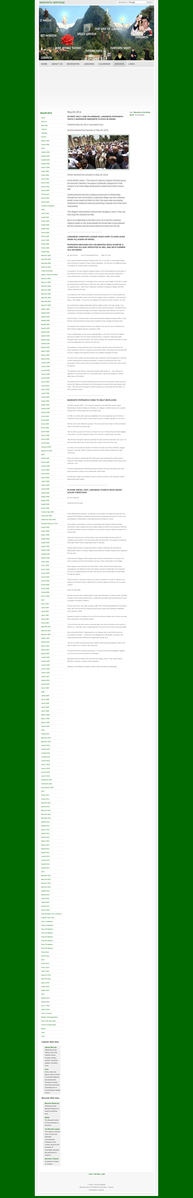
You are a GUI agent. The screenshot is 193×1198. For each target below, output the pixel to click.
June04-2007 (45, 661)
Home (44, 64)
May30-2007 (45, 653)
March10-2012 (46, 879)
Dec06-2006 (45, 592)
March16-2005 (46, 278)
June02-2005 (45, 362)
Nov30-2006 (45, 585)
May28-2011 (45, 849)
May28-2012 (45, 894)
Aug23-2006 (45, 542)
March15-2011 (46, 810)
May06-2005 (45, 347)
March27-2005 (46, 305)
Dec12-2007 (45, 688)
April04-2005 (45, 317)
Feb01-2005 (45, 221)
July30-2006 (45, 493)
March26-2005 (46, 301)
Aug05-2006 (45, 504)
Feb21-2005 (45, 248)
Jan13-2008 (45, 699)
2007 (42, 600)
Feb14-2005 (45, 232)
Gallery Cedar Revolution (49, 274)
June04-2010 (45, 745)
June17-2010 (45, 764)
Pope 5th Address (47, 937)
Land (42, 1032)
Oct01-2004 (45, 171)
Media (43, 1028)
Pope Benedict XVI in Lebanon (51, 914)
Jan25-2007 (45, 611)
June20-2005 (45, 370)
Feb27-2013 (45, 971)
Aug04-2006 (45, 500)
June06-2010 (45, 753)
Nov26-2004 (45, 198)
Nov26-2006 (45, 581)
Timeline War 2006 (47, 512)
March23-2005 (46, 294)
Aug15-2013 (45, 986)
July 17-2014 (45, 1005)
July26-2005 (45, 397)
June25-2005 (45, 378)
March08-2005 (46, 259)
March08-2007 (46, 627)
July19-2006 (45, 473)
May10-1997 (45, 141)
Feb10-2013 (45, 963)
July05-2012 (45, 898)
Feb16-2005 (45, 236)
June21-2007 (45, 672)
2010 (42, 730)
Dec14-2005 (45, 439)
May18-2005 (45, 359)
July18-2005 (45, 386)
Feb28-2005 (45, 252)
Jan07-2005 (45, 213)
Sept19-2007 (45, 684)
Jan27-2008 (45, 711)
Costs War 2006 (46, 516)
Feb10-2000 (45, 144)
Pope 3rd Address (47, 929)
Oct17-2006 (45, 565)
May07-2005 (45, 351)
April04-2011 (45, 822)
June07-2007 (45, 665)
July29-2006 (45, 489)
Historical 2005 (46, 447)
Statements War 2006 (48, 519)
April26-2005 (45, 343)
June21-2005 (45, 374)
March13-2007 (46, 630)
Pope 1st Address (47, 921)
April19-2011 (45, 837)
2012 (42, 871)
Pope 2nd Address (47, 925)
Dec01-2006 (45, 588)
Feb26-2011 (45, 799)
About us (57, 64)
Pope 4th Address (47, 933)
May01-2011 (45, 841)
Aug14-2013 (45, 983)
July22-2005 (45, 393)
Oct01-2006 (45, 561)
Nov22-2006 (45, 573)
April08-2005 (45, 324)
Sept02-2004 (45, 156)
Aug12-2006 (45, 508)
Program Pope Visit (47, 917)
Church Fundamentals (48, 1025)
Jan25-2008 (45, 707)
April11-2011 (45, 829)
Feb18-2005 (45, 244)
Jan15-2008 (45, 703)
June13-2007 (45, 669)
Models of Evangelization (49, 1017)
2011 (42, 791)
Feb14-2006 (45, 462)
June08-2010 (45, 757)
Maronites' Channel (52, 1159)
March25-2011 (46, 814)
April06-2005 (45, 320)
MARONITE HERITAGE (52, 2)
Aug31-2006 (45, 546)
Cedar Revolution (47, 271)
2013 (42, 960)
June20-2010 (45, 761)
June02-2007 (45, 657)
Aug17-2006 (45, 535)
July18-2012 (45, 902)
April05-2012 (45, 891)
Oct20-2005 (45, 420)
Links (131, 64)
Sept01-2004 (45, 152)
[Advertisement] (96, 88)
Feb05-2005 (45, 228)
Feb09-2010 (45, 734)
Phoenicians (45, 194)
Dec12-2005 (45, 435)
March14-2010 (46, 738)
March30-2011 (46, 818)
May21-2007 (45, 646)
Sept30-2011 (45, 868)
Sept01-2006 (45, 550)
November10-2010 (47, 787)
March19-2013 (46, 979)
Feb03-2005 (45, 225)
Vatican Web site (51, 1047)
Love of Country (46, 1013)
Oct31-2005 (45, 428)
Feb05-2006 (45, 458)
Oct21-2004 (45, 179)
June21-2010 (45, 768)
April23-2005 (45, 332)
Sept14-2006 (45, 558)
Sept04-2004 (45, 163)
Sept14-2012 (45, 910)
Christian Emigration (48, 206)
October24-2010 (46, 780)
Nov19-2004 (45, 186)
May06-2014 (45, 998)
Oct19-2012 (45, 952)
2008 (42, 692)
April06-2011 (45, 826)
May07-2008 (45, 715)
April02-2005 (45, 313)
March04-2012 (46, 875)
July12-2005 (45, 382)
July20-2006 (45, 477)
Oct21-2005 (45, 424)
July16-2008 (45, 726)
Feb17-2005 (45, 240)
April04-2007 (45, 642)
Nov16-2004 (45, 183)
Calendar (104, 64)
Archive (119, 64)
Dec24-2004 (45, 202)
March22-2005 (46, 290)
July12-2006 (45, 470)
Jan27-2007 (45, 615)
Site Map (97, 1174)
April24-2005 (45, 336)
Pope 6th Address (47, 940)
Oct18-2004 (45, 175)
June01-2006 (45, 466)
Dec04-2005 (45, 431)
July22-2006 (45, 481)
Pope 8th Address (47, 948)
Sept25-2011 (45, 864)
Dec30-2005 (45, 443)
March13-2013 (46, 975)
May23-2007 (45, 650)
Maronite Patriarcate (52, 1103)
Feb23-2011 (45, 795)
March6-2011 (45, 806)
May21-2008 (45, 722)
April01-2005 (45, 309)
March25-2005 (46, 297)
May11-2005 (45, 355)
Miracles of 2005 (46, 451)
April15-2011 (45, 833)
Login (103, 1174)
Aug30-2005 (45, 405)
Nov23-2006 (45, 577)
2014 (42, 994)
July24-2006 (45, 485)
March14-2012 (46, 887)
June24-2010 (45, 772)
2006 (42, 454)
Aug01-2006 (45, 496)
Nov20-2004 (45, 190)
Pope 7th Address (47, 944)
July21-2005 (45, 389)
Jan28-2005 (45, 217)
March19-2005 (46, 286)
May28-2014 (45, 1002)
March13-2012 (46, 883)
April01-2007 (45, 638)
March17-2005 (46, 282)
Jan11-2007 (45, 604)
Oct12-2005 (45, 416)
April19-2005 (45, 328)
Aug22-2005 (45, 401)
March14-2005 (46, 267)
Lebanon (89, 64)
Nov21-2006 (45, 569)
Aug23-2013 (45, 990)
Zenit (46, 1069)
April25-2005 (45, 340)
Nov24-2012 (45, 956)
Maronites (73, 64)
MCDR (47, 1117)
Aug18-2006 (45, 539)
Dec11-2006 (45, 596)
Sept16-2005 (45, 408)
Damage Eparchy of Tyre (49, 523)
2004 (42, 148)
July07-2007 (45, 676)
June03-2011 (45, 856)
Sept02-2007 (45, 680)
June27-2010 (45, 776)
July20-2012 (45, 906)
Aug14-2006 (45, 527)
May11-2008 (45, 718)
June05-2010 (45, 749)
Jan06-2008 (45, 695)
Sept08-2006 (45, 554)
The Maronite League (52, 1129)
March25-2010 (46, 741)
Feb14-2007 (45, 623)
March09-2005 (46, 263)
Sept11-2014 (45, 1009)
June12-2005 (45, 366)
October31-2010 (46, 784)
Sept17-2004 (45, 167)
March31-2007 (46, 634)
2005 (42, 209)
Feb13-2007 (45, 619)
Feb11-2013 (45, 967)
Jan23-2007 (45, 607)
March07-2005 (46, 255)
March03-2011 (46, 803)
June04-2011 (45, 860)
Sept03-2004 (45, 160)
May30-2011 (45, 852)
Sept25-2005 (45, 412)
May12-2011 (45, 845)
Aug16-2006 (45, 531)
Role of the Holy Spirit (48, 1021)
